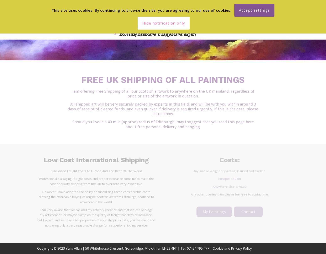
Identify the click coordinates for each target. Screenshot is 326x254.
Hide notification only (163, 23)
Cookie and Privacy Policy (232, 248)
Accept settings (254, 10)
